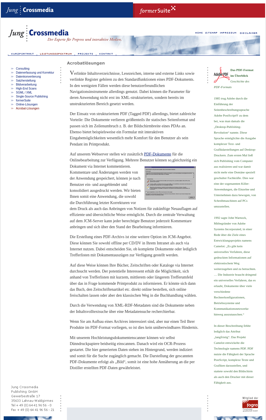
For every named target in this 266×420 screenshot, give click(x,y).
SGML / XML (24, 92)
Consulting (22, 68)
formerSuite (23, 100)
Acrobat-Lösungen (27, 108)
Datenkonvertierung (28, 76)
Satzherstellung (26, 80)
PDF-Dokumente (157, 154)
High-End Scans (26, 88)
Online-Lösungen (27, 104)
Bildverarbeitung (26, 84)
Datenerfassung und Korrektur (35, 72)
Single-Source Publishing (32, 96)
